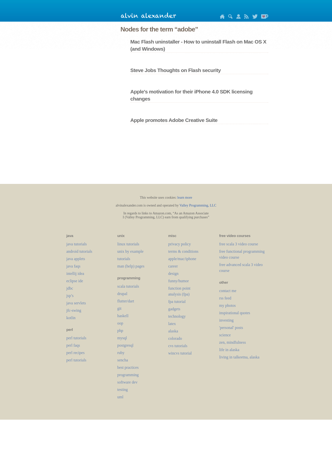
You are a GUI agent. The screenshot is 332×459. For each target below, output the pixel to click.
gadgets (174, 309)
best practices (128, 367)
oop (120, 323)
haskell (122, 316)
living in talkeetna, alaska (239, 357)
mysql (122, 338)
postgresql (125, 345)
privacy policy (179, 244)
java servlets (76, 303)
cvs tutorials (178, 346)
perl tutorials (76, 338)
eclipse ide (74, 281)
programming (128, 375)
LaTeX (172, 324)
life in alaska (229, 350)
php (120, 330)
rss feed (225, 298)
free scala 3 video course (238, 244)
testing (122, 389)
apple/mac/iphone (182, 259)
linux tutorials (128, 244)
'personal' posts (231, 328)
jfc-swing (73, 310)
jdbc (69, 288)
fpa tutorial (177, 301)
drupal (122, 294)
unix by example (130, 251)
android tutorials (79, 251)
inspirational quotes (234, 313)
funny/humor (178, 281)
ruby (121, 353)
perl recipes (75, 353)
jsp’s (70, 296)
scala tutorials (128, 286)
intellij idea (75, 273)
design (173, 273)
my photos (227, 305)
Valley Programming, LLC (197, 205)
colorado (175, 338)
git (119, 308)
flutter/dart (125, 301)
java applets (75, 259)
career (173, 266)
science (225, 335)
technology (177, 316)
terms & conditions (183, 251)
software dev (127, 382)
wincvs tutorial (180, 353)
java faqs (73, 266)
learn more (184, 197)
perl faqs (73, 345)
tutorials (123, 259)
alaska (173, 331)
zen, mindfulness (232, 342)
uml (120, 397)
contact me (228, 291)
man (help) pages (130, 266)
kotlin (71, 318)
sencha (122, 360)
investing (226, 320)
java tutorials (76, 244)
